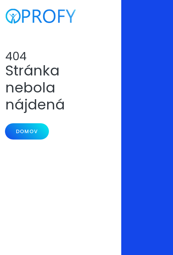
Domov (27, 131)
